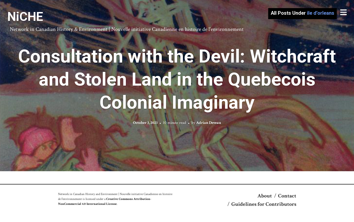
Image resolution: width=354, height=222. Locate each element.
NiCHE (25, 17)
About (264, 195)
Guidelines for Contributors (263, 204)
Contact (287, 195)
